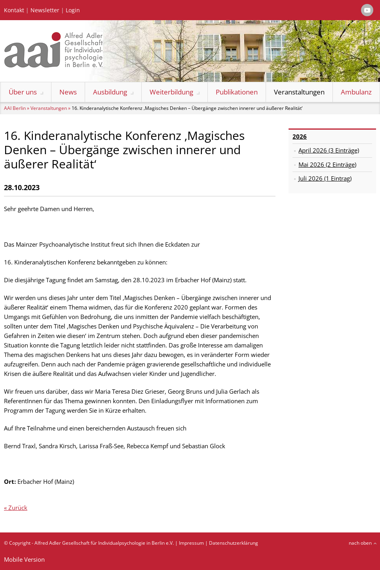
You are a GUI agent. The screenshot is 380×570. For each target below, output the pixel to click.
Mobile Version (24, 559)
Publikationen (237, 91)
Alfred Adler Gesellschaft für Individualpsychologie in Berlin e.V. (104, 543)
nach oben (360, 543)
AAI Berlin (15, 108)
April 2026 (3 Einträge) (328, 150)
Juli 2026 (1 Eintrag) (325, 178)
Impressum (191, 543)
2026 (300, 136)
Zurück (17, 507)
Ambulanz (356, 91)
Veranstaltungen (299, 91)
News (68, 91)
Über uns (23, 91)
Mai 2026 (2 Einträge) (327, 164)
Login (73, 10)
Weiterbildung (171, 91)
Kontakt (14, 10)
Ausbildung (110, 91)
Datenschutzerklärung (233, 543)
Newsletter (44, 10)
